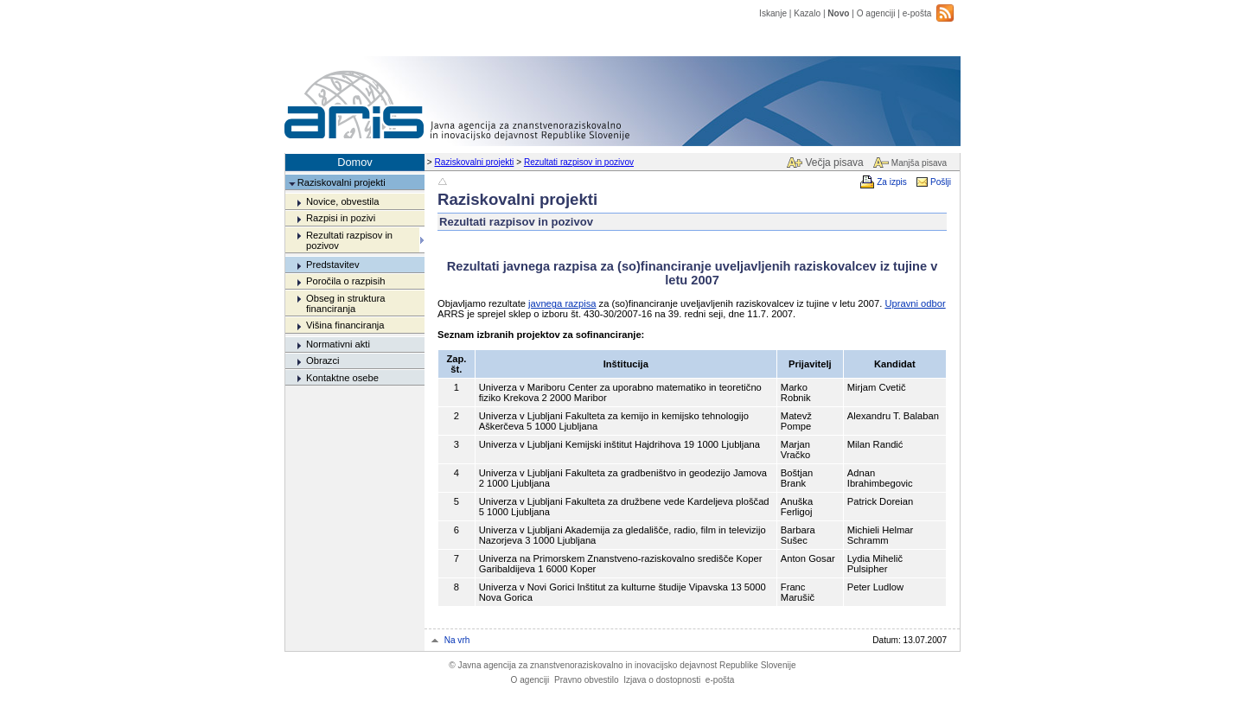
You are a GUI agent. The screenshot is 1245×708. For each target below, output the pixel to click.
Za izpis (892, 182)
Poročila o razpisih (345, 281)
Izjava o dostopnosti (661, 680)
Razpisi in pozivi (340, 218)
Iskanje (773, 13)
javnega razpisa (562, 303)
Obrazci (323, 360)
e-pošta (917, 13)
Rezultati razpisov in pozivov (579, 162)
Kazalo (807, 13)
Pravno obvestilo (586, 680)
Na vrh (457, 640)
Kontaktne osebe (342, 378)
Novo (838, 13)
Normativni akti (338, 344)
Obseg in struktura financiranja (345, 303)
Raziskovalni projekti (474, 162)
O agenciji (876, 13)
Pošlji (940, 182)
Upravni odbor (914, 303)
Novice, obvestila (343, 201)
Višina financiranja (345, 325)
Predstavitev (333, 264)
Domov (355, 162)
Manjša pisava (919, 163)
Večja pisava (834, 162)
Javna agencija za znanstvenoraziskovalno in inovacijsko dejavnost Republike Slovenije (622, 665)
